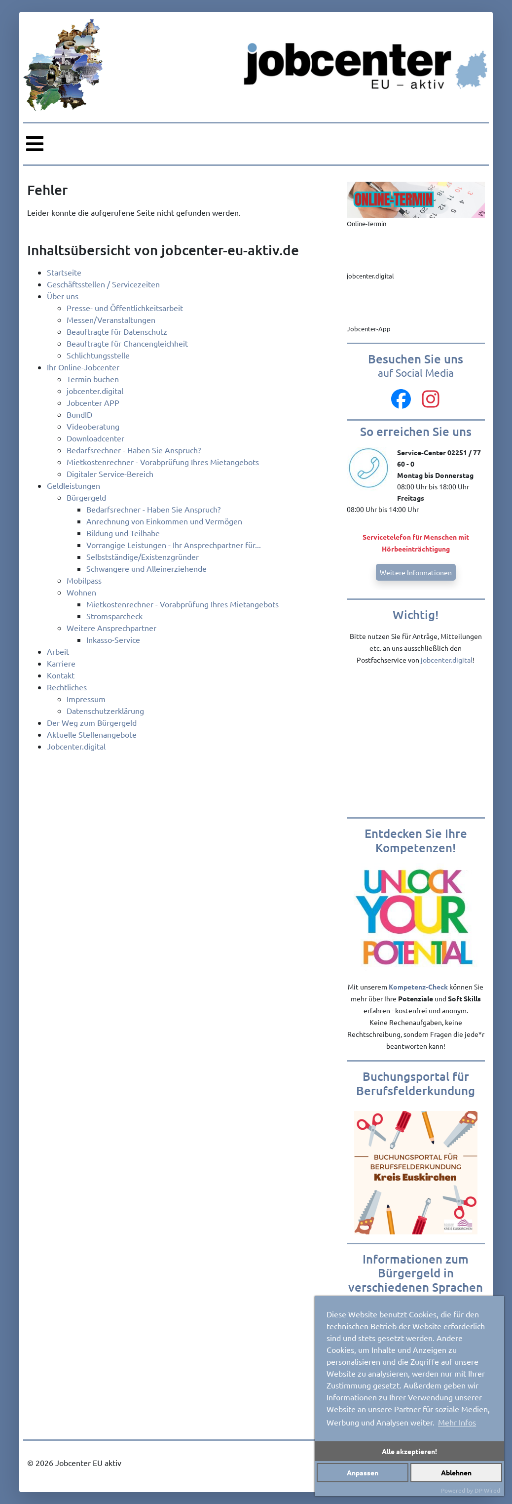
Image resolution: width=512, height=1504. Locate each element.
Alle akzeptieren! (409, 1451)
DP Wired (487, 1490)
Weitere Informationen (416, 572)
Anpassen (362, 1472)
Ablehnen (456, 1472)
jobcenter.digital (447, 659)
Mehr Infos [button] (457, 1422)
